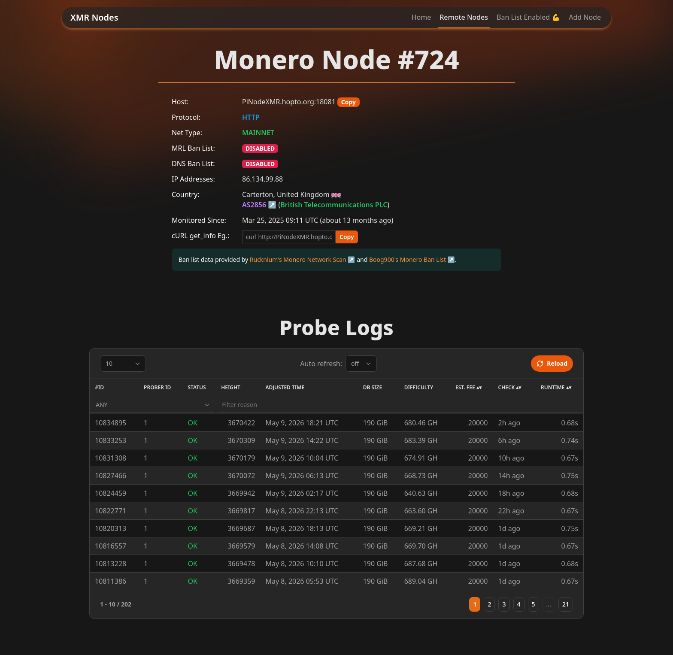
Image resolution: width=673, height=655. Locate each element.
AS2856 (254, 204)
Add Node (585, 17)
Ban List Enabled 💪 (528, 17)
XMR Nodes (94, 17)
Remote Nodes (464, 17)
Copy (348, 102)
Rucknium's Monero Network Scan (298, 259)
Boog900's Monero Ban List (407, 259)
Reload (552, 363)
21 (565, 604)
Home (421, 17)
